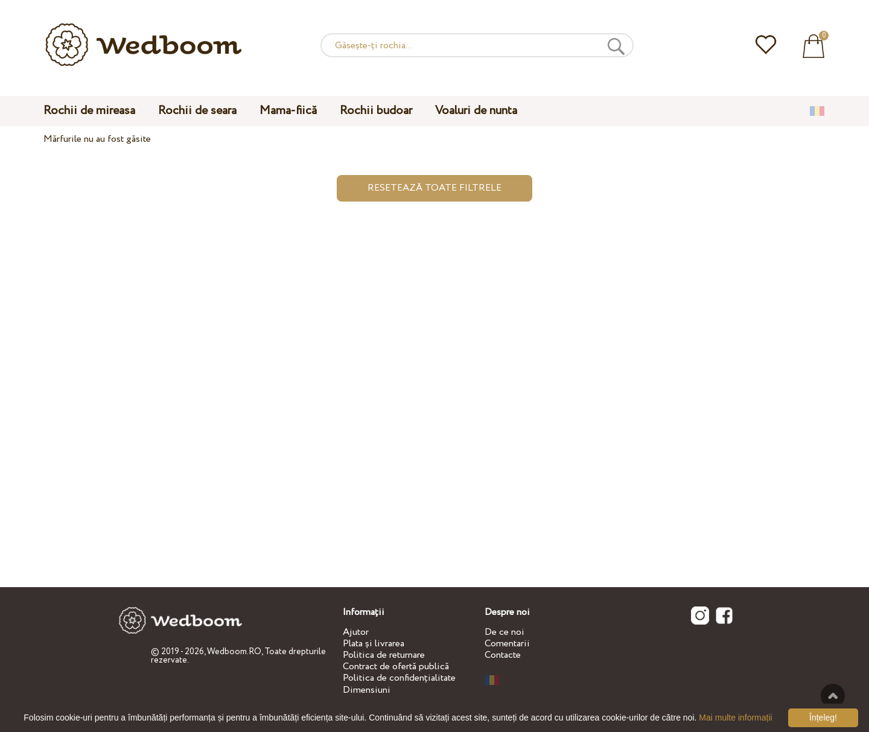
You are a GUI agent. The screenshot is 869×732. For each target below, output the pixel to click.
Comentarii (507, 644)
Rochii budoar (376, 110)
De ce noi (504, 632)
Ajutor (356, 632)
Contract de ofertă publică (396, 666)
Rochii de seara (197, 110)
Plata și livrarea (373, 644)
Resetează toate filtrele (434, 188)
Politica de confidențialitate (399, 678)
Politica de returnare (384, 655)
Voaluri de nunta (476, 110)
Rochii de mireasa (89, 110)
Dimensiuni (366, 690)
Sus (833, 696)
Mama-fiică (288, 110)
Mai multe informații (735, 717)
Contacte (503, 655)
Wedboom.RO (234, 652)
